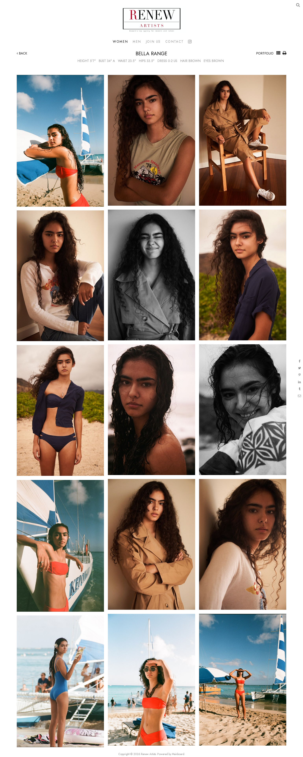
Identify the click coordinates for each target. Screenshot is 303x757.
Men (137, 41)
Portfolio (264, 53)
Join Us (153, 41)
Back (22, 53)
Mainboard (178, 754)
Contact (174, 41)
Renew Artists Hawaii (151, 19)
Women (120, 41)
